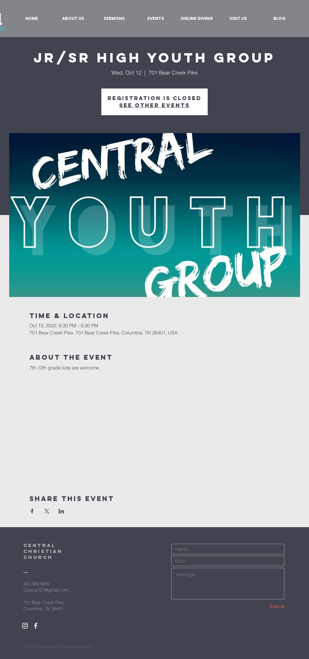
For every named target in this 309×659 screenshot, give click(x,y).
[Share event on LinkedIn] (61, 511)
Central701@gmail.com (46, 590)
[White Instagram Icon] (25, 626)
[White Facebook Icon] (36, 626)
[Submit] (263, 606)
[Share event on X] (47, 511)
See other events (154, 105)
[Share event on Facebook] (32, 511)
